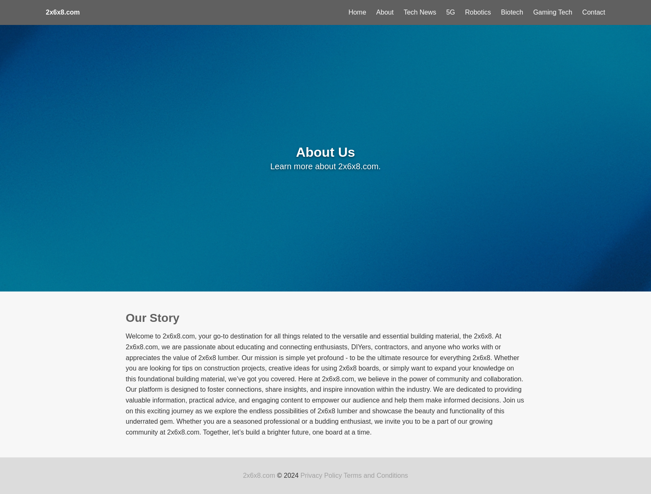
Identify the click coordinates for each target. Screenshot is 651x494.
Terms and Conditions (376, 475)
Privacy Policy (321, 475)
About (385, 12)
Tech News (420, 12)
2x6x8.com (259, 475)
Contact (593, 12)
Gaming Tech (552, 12)
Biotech (512, 12)
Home (357, 12)
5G (450, 12)
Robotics (478, 12)
